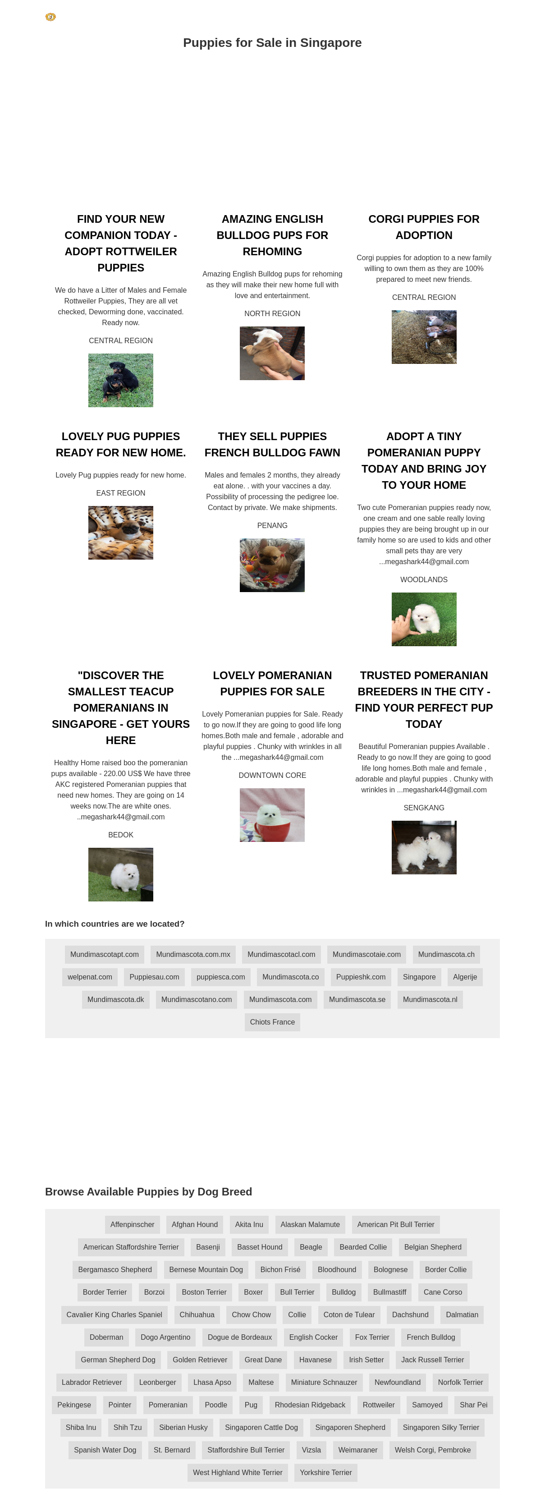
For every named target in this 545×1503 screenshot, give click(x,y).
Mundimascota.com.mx (193, 954)
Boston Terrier (204, 1292)
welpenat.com (90, 977)
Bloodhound (337, 1269)
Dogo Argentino (165, 1337)
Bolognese (391, 1269)
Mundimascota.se (357, 999)
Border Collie (446, 1269)
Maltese (261, 1382)
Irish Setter (366, 1360)
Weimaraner (358, 1450)
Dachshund (410, 1315)
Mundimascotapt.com (104, 954)
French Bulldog (431, 1337)
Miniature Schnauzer (324, 1382)
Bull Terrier (297, 1292)
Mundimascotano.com (196, 999)
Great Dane (263, 1360)
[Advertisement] (272, 135)
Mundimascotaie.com (367, 954)
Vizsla (311, 1450)
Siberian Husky (183, 1427)
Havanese (315, 1360)
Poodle (216, 1405)
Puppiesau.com (154, 977)
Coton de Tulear (349, 1315)
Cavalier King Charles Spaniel (115, 1315)
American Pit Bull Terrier (396, 1224)
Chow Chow (251, 1315)
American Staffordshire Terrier (131, 1247)
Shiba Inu (81, 1427)
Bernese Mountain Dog (206, 1269)
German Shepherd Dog (118, 1360)
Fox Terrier (372, 1337)
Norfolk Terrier (460, 1382)
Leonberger (157, 1382)
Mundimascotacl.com (281, 954)
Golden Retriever (200, 1360)
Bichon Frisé (281, 1269)
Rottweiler (379, 1405)
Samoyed (427, 1405)
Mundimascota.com (280, 999)
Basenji (208, 1247)
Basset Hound (260, 1247)
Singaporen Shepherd (351, 1427)
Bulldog (344, 1292)
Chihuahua (197, 1315)
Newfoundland (398, 1382)
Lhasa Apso (212, 1382)
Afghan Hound (195, 1224)
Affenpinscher (132, 1224)
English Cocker (313, 1337)
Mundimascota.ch (446, 954)
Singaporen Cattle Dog (261, 1427)
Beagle (311, 1247)
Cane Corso (443, 1292)
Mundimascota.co (290, 977)
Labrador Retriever (92, 1382)
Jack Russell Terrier (432, 1360)
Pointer (120, 1405)
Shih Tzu (128, 1427)
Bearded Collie (363, 1247)
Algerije (465, 977)
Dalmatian (462, 1315)
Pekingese (74, 1405)
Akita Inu (249, 1224)
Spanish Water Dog (105, 1450)
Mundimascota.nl (430, 999)
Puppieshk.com (360, 977)
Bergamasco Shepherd (115, 1269)
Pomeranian (168, 1405)
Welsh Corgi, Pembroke (433, 1450)
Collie (297, 1315)
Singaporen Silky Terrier (441, 1427)
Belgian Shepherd (433, 1247)
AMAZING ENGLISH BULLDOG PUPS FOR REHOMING (272, 235)
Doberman (107, 1337)
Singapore (419, 977)
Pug (251, 1405)
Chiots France (272, 1022)
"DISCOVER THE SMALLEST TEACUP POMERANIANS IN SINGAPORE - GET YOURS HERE (121, 707)
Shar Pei (473, 1405)
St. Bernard (172, 1450)
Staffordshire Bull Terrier (245, 1450)
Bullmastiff (390, 1292)
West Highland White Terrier (238, 1472)
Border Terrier (105, 1292)
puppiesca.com (221, 977)
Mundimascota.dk (115, 999)
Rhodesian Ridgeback (310, 1405)
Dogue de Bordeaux (240, 1337)
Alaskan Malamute (310, 1224)
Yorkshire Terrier (326, 1472)
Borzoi (154, 1292)
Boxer (253, 1292)
